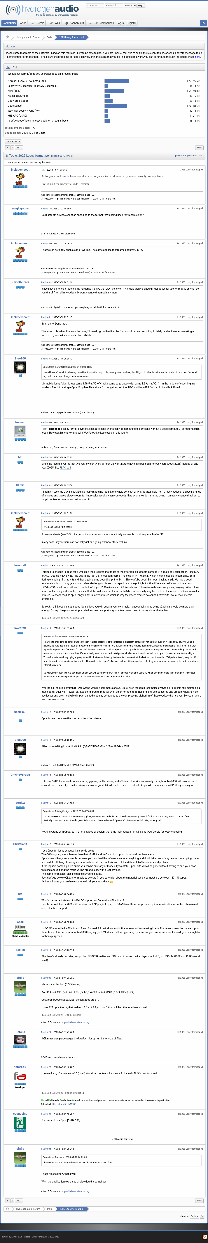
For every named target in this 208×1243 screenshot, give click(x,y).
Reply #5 (45, 358)
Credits (27, 1237)
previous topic (182, 155)
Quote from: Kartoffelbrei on (67, 367)
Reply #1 (45, 208)
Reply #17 (46, 894)
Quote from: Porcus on (65, 1157)
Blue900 (20, 358)
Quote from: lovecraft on (65, 636)
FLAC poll (65, 467)
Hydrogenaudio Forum (28, 37)
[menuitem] (13, 141)
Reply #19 (46, 950)
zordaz (20, 802)
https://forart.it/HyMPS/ (64, 1104)
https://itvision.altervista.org (75, 1022)
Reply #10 (46, 565)
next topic (198, 155)
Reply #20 (46, 978)
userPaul (20, 712)
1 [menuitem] (7, 147)
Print (199, 147)
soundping (20, 1113)
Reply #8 (45, 485)
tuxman (20, 422)
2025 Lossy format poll (71, 37)
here (197, 56)
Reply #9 (45, 513)
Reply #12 (46, 712)
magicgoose (20, 208)
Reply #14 (46, 775)
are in (66, 176)
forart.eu (20, 1067)
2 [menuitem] (12, 147)
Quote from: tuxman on (65, 521)
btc (20, 457)
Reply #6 (45, 422)
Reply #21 (46, 1032)
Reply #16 (46, 844)
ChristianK (20, 844)
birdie (20, 978)
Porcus (20, 1032)
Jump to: (184, 1216)
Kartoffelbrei (20, 282)
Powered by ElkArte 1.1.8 (11, 1237)
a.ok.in (20, 950)
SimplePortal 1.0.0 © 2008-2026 (45, 1237)
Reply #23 (46, 1114)
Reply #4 (45, 317)
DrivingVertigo (20, 775)
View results (13, 141)
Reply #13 (46, 740)
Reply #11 (46, 628)
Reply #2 (45, 243)
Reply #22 (46, 1067)
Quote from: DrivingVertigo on (68, 811)
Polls (49, 37)
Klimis (20, 485)
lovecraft (20, 565)
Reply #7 (45, 457)
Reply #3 (45, 282)
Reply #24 (46, 1149)
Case (20, 922)
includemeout (20, 169)
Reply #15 (46, 803)
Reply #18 (46, 922)
